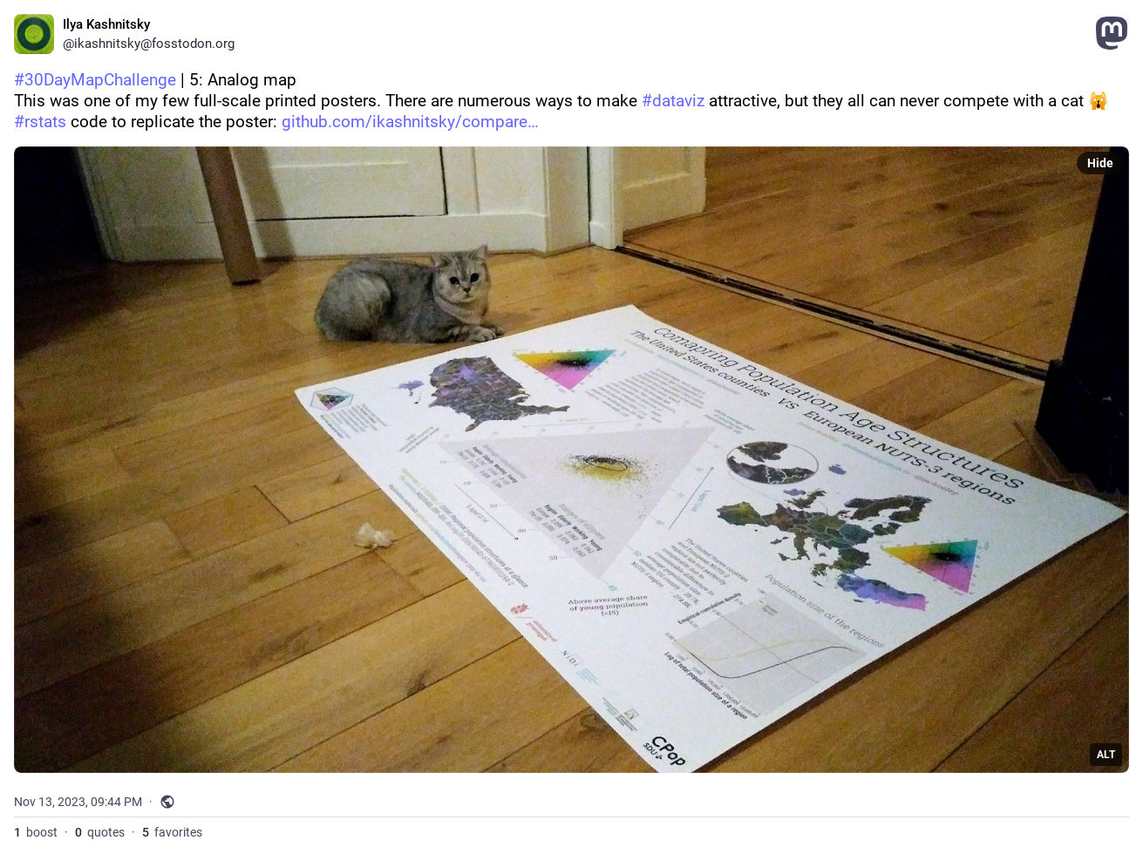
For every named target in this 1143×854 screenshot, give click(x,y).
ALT (1106, 755)
